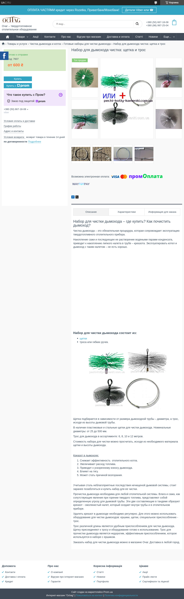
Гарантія (55, 581)
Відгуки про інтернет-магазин (67, 576)
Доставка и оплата (118, 36)
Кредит (9, 581)
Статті (139, 36)
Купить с (17, 85)
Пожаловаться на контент (89, 595)
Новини (153, 36)
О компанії (57, 572)
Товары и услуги (17, 43)
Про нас (66, 36)
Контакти (49, 36)
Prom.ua (108, 592)
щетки (83, 338)
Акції (35, 36)
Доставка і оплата (15, 576)
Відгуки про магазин (89, 36)
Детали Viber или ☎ (139, 10)
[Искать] (137, 24)
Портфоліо (103, 581)
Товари (20, 36)
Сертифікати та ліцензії (156, 581)
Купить (18, 78)
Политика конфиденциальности (121, 595)
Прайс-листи (150, 576)
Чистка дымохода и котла (45, 43)
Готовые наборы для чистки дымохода (87, 43)
